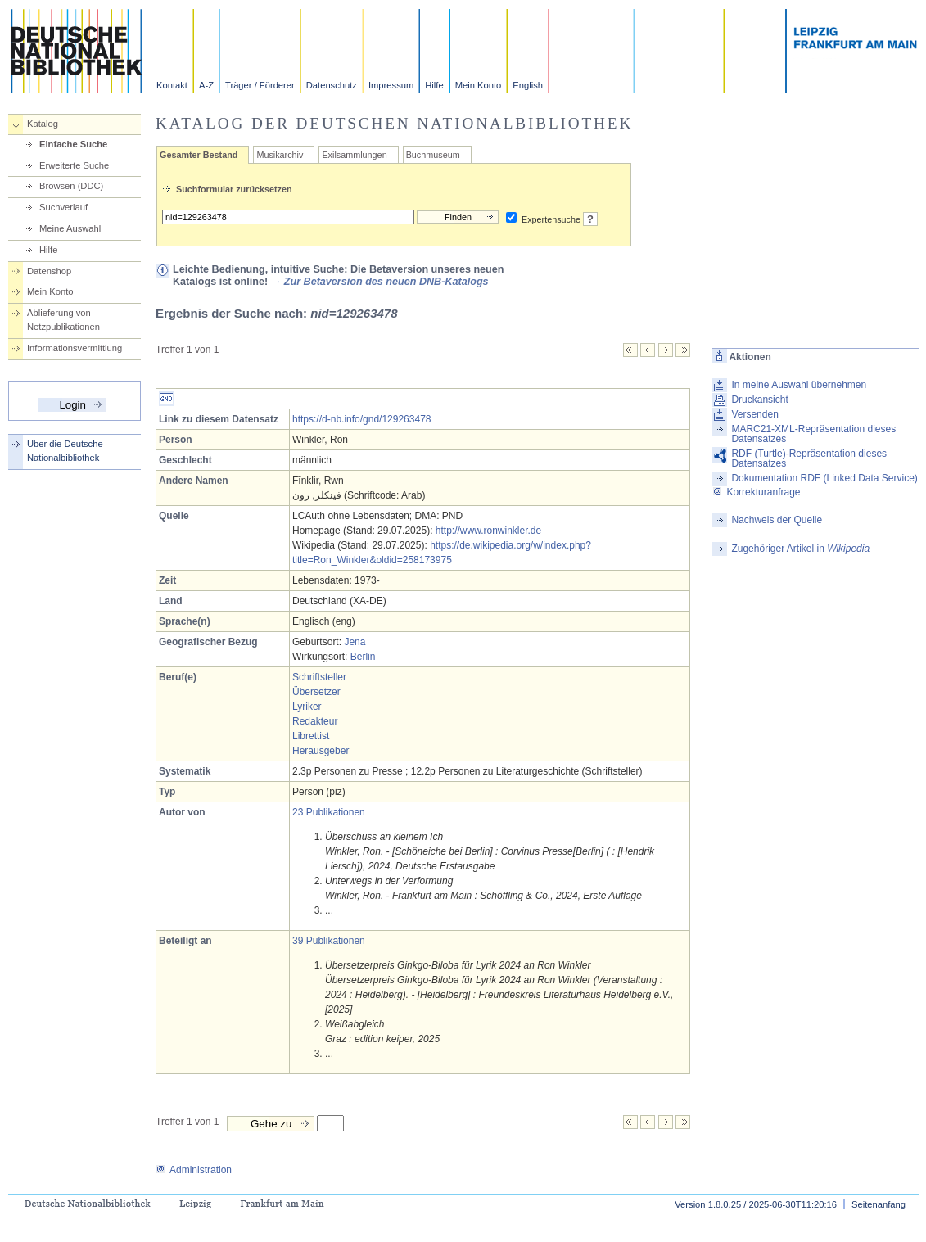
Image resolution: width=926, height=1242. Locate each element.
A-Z (206, 85)
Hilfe (434, 85)
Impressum (390, 85)
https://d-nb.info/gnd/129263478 (361, 419)
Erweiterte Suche (74, 165)
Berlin (363, 656)
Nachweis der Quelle (776, 520)
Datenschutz (331, 85)
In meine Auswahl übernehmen (798, 385)
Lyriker (307, 706)
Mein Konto (478, 85)
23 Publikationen (328, 812)
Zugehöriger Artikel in (800, 548)
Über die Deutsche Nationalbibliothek (65, 451)
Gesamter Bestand (198, 155)
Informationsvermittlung (74, 348)
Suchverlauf (63, 207)
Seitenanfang (878, 1204)
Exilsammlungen (354, 155)
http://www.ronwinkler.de (488, 530)
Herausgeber (320, 750)
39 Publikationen (328, 940)
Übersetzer (316, 692)
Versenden (754, 414)
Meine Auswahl (70, 228)
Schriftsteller (319, 677)
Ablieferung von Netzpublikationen (63, 320)
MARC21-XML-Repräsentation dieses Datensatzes (813, 434)
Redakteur (314, 721)
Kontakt (171, 85)
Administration (194, 1170)
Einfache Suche (73, 144)
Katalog (42, 124)
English (528, 85)
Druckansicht (759, 399)
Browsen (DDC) (71, 186)
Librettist (310, 736)
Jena (354, 642)
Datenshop (49, 271)
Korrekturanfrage (756, 492)
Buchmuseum (433, 155)
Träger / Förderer (260, 85)
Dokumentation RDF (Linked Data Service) (824, 478)
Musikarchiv (279, 155)
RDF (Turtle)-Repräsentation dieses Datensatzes (809, 458)
